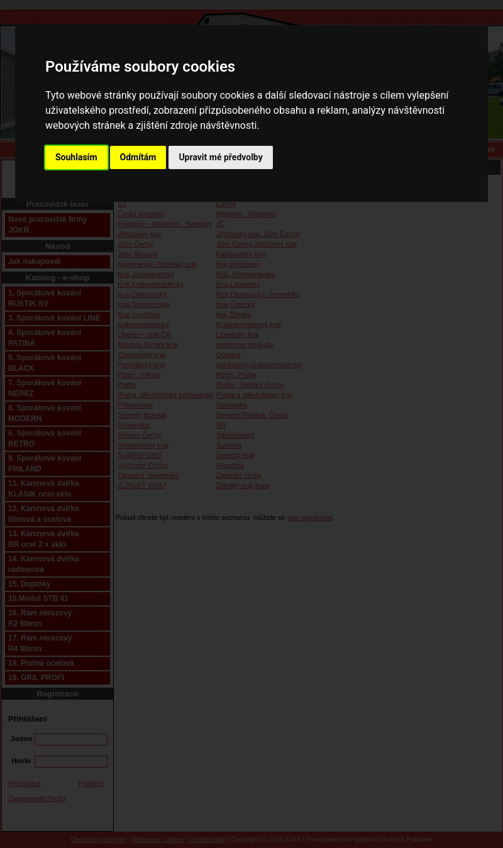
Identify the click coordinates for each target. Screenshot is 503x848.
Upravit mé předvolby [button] (220, 157)
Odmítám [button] (138, 157)
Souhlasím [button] (76, 157)
